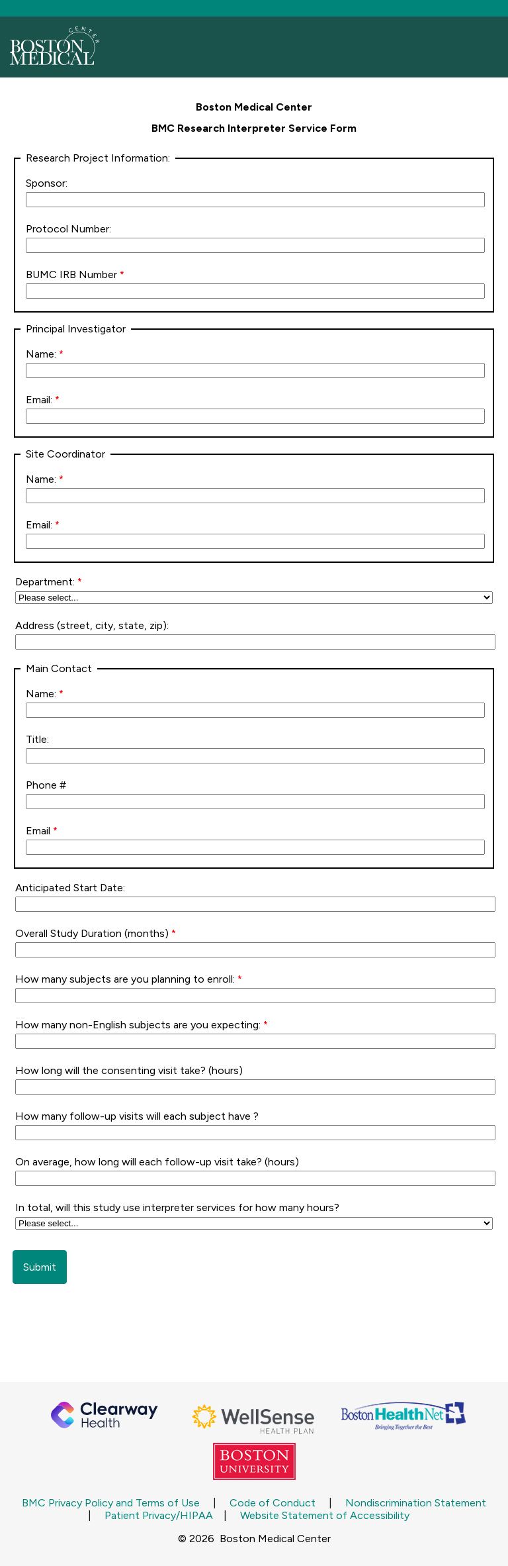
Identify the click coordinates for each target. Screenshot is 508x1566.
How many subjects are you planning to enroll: (125, 979)
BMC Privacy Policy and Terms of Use (111, 1502)
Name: (41, 354)
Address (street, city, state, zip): (92, 625)
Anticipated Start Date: (70, 887)
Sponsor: (46, 183)
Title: (37, 739)
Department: (45, 581)
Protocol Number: (68, 228)
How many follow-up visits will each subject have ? (138, 1116)
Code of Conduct (273, 1502)
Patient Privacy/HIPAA (159, 1515)
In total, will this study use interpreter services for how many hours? (178, 1207)
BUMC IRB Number (71, 274)
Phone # (46, 785)
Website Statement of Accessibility (324, 1515)
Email (38, 830)
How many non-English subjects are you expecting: (138, 1024)
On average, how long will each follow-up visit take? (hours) (157, 1161)
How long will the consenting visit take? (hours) (130, 1070)
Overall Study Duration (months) (92, 933)
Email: (39, 399)
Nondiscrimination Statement (415, 1502)
